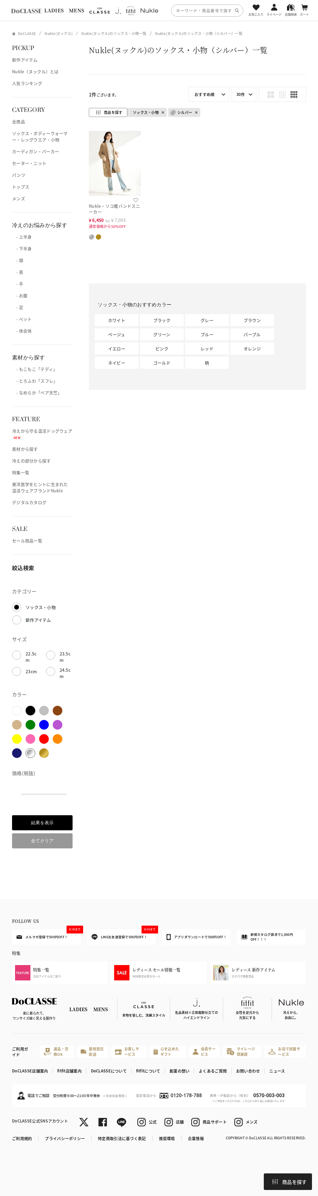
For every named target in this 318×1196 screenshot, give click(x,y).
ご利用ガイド (20, 1052)
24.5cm (65, 673)
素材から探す (25, 449)
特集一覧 (20, 472)
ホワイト (116, 320)
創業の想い (179, 1071)
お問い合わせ (248, 1071)
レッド (207, 349)
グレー (207, 320)
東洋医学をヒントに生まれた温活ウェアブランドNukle (40, 487)
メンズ (18, 198)
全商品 (18, 121)
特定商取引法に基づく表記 (122, 1138)
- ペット (22, 319)
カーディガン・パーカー (35, 151)
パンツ (18, 175)
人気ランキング (27, 83)
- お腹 (19, 295)
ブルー (207, 334)
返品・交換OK (56, 1051)
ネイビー (116, 363)
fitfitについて (148, 1071)
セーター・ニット (29, 163)
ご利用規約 (22, 1138)
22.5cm (31, 657)
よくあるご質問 (213, 1071)
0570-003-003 (269, 1095)
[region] (159, 10)
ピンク (161, 349)
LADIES (54, 10)
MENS (76, 10)
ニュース (277, 1071)
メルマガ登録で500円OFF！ (48, 934)
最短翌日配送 (92, 1051)
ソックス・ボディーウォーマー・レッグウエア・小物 (40, 136)
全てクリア (42, 840)
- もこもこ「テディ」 (34, 369)
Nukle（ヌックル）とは (35, 71)
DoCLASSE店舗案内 (30, 1071)
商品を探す (289, 1181)
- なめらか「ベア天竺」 (37, 393)
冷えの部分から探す (31, 461)
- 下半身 (22, 248)
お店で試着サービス (284, 1051)
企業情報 (196, 1138)
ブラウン (252, 320)
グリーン (161, 334)
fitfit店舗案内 (69, 1071)
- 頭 (17, 260)
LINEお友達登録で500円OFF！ (123, 934)
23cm (31, 671)
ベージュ (116, 334)
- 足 (17, 307)
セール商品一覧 (27, 541)
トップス (20, 187)
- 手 (17, 284)
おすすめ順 (204, 94)
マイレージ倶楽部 (241, 1051)
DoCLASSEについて (109, 1071)
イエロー (116, 349)
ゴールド (161, 363)
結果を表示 (42, 822)
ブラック (161, 320)
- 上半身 (22, 237)
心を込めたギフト (166, 1051)
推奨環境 (167, 1138)
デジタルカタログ (29, 502)
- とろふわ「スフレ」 (35, 381)
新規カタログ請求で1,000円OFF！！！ (267, 937)
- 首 (17, 272)
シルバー (181, 112)
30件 (240, 94)
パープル (252, 334)
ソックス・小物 (41, 607)
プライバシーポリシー (65, 1138)
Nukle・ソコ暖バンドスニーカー (114, 209)
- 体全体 (22, 331)
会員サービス (204, 1051)
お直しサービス (127, 1051)
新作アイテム (25, 60)
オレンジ (252, 349)
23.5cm (65, 657)
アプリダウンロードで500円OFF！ (197, 937)
